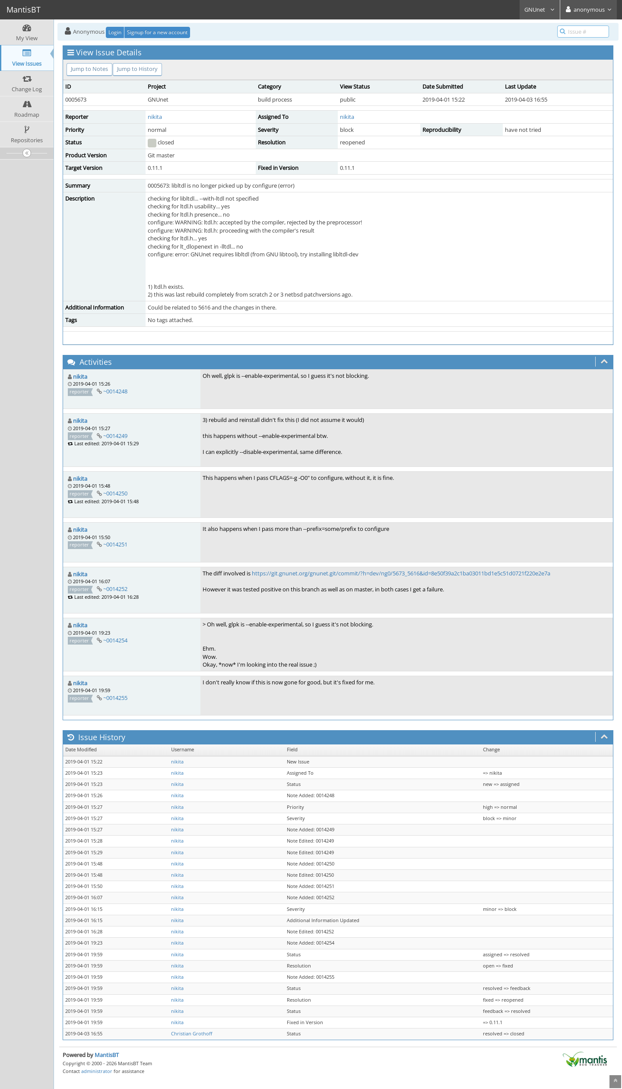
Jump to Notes (89, 69)
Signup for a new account (157, 32)
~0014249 (115, 436)
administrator (96, 1071)
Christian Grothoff (191, 1034)
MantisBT (107, 1055)
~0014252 (115, 589)
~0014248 (115, 391)
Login (114, 32)
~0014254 (115, 640)
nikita (155, 117)
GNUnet (539, 9)
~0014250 (115, 493)
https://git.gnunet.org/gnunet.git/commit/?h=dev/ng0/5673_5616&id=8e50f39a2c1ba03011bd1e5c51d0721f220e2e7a (401, 573)
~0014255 (115, 698)
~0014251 (115, 544)
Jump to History (137, 69)
